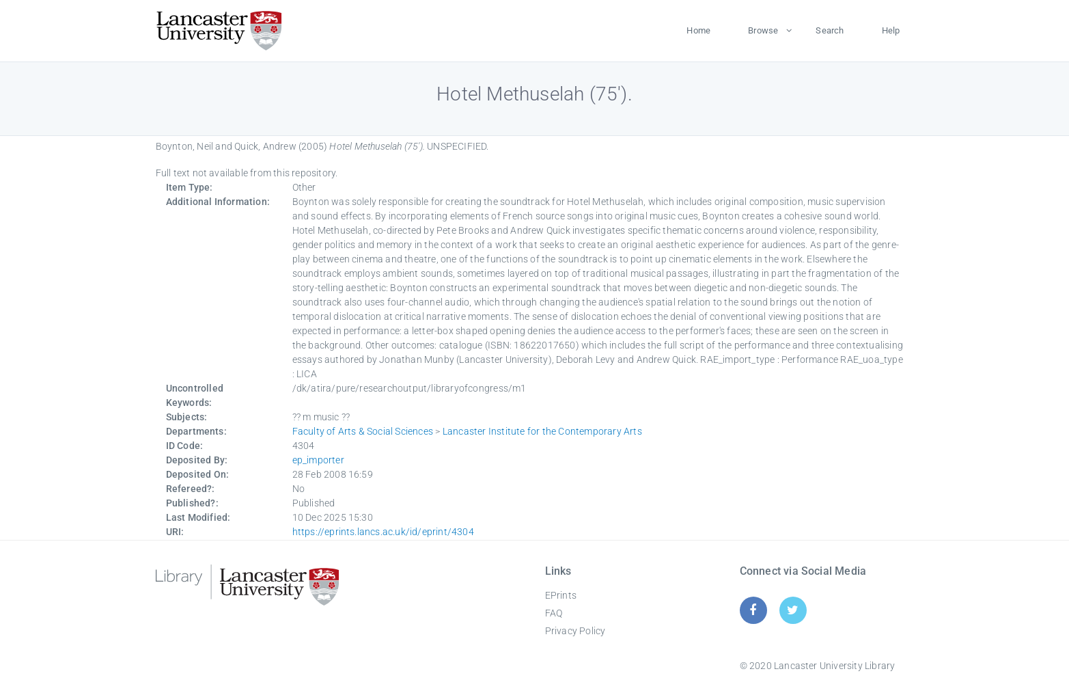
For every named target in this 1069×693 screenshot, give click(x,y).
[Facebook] (753, 610)
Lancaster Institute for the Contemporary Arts (542, 431)
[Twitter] (793, 610)
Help (891, 30)
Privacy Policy (575, 630)
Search (830, 30)
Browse (763, 30)
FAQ (554, 613)
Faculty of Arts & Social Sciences (363, 431)
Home (698, 30)
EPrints (561, 595)
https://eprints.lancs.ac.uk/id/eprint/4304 (383, 531)
